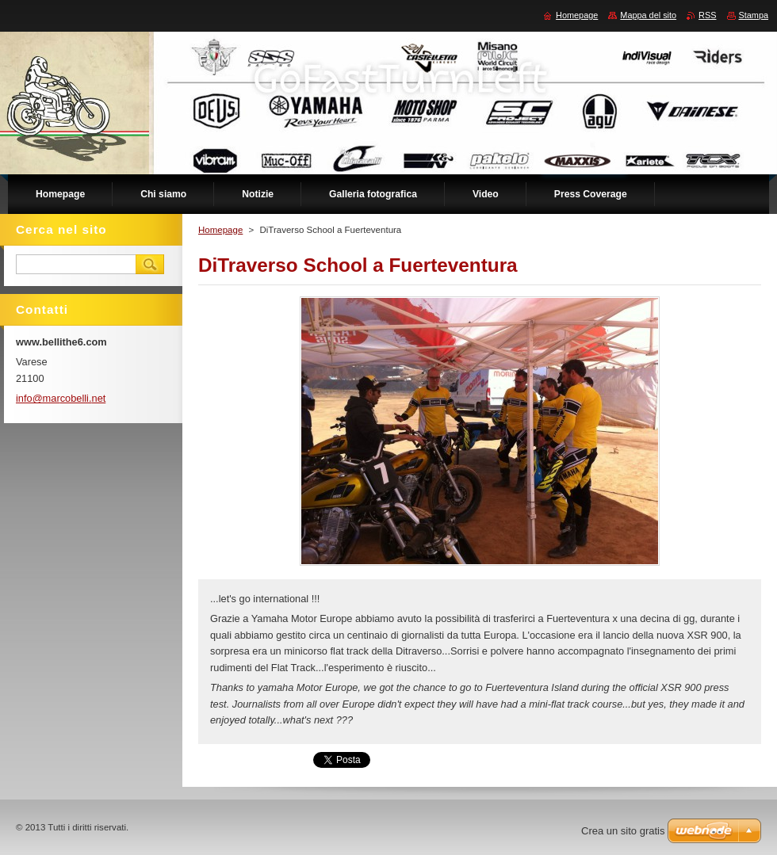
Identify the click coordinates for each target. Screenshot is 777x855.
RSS (707, 15)
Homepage (220, 230)
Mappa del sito (648, 15)
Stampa (753, 15)
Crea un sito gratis (623, 831)
